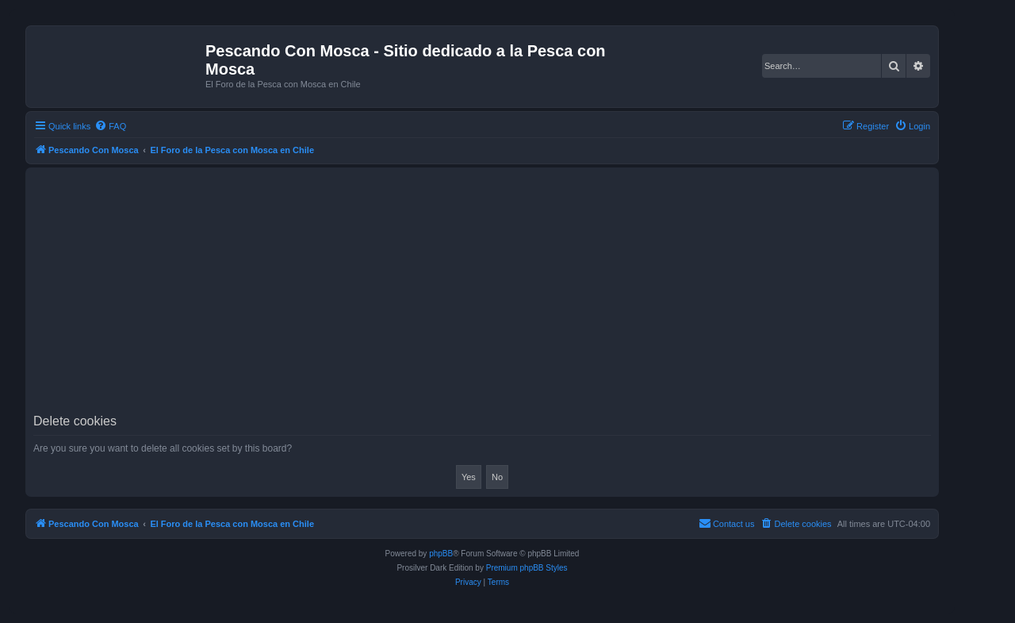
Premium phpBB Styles (527, 567)
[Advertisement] (509, 295)
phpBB (441, 553)
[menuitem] (110, 126)
